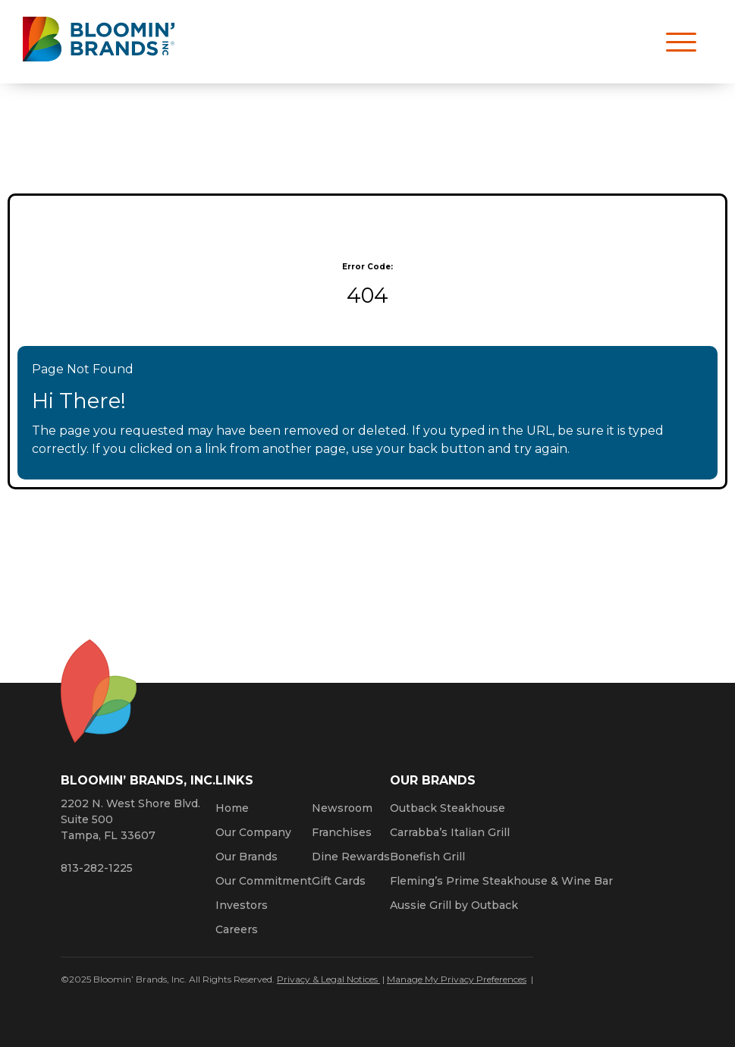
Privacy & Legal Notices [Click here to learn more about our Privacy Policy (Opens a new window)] (328, 979)
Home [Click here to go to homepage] (232, 808)
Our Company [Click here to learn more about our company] (253, 832)
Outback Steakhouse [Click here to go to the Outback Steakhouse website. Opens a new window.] (447, 808)
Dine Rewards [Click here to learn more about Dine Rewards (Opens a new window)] (351, 856)
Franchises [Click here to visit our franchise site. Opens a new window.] (342, 832)
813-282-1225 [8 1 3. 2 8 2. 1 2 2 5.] (97, 868)
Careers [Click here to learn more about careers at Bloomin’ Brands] (236, 929)
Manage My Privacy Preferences (456, 979)
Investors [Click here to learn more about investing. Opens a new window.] (241, 905)
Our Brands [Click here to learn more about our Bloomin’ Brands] (246, 856)
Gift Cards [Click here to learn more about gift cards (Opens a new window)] (339, 881)
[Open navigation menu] (674, 42)
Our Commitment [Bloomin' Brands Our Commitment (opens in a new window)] (263, 881)
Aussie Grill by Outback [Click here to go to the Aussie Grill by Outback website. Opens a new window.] (454, 905)
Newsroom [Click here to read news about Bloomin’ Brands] (342, 808)
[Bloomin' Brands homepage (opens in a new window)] (98, 42)
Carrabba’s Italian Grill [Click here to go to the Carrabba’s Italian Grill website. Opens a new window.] (450, 832)
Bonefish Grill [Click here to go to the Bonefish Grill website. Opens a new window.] (427, 856)
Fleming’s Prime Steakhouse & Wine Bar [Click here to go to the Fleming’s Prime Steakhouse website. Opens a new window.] (501, 881)
